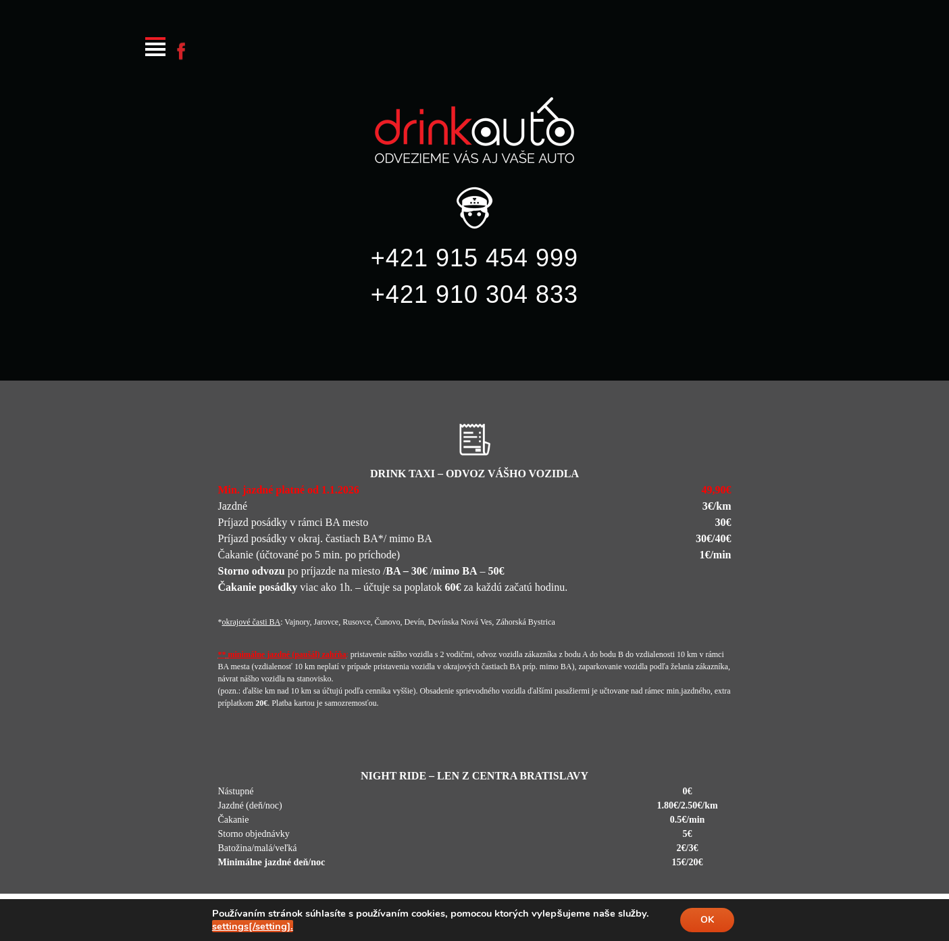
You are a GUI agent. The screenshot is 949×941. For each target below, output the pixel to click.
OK (707, 919)
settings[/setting (252, 926)
